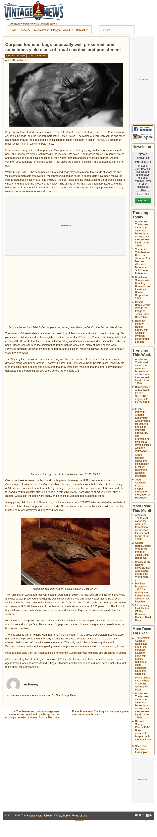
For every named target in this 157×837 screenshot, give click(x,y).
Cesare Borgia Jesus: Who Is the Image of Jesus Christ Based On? (143, 310)
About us (68, 30)
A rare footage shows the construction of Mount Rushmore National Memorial (142, 465)
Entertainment (41, 30)
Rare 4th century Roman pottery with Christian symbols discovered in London (142, 331)
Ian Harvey (22, 60)
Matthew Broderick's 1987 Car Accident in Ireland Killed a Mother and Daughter (142, 592)
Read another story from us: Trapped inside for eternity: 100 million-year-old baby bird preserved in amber (65, 652)
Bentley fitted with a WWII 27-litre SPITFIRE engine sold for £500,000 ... (142, 396)
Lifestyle (56, 30)
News (13, 30)
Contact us (82, 30)
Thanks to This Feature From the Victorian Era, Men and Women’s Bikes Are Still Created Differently (143, 261)
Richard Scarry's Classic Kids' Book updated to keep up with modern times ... (143, 732)
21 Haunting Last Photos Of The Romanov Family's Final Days (143, 613)
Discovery (24, 30)
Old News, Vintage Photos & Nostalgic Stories (33, 23)
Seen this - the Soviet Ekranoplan (141, 749)
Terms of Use (79, 815)
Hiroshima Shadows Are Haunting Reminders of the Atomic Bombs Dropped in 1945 (142, 288)
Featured (10, 56)
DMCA (48, 815)
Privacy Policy (62, 815)
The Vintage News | (32, 815)
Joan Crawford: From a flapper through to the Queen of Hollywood (142, 488)
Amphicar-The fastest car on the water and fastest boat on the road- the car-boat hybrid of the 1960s (142, 233)
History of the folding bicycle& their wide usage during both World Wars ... (142, 570)
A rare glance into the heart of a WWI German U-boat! (142, 683)
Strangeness (41, 56)
